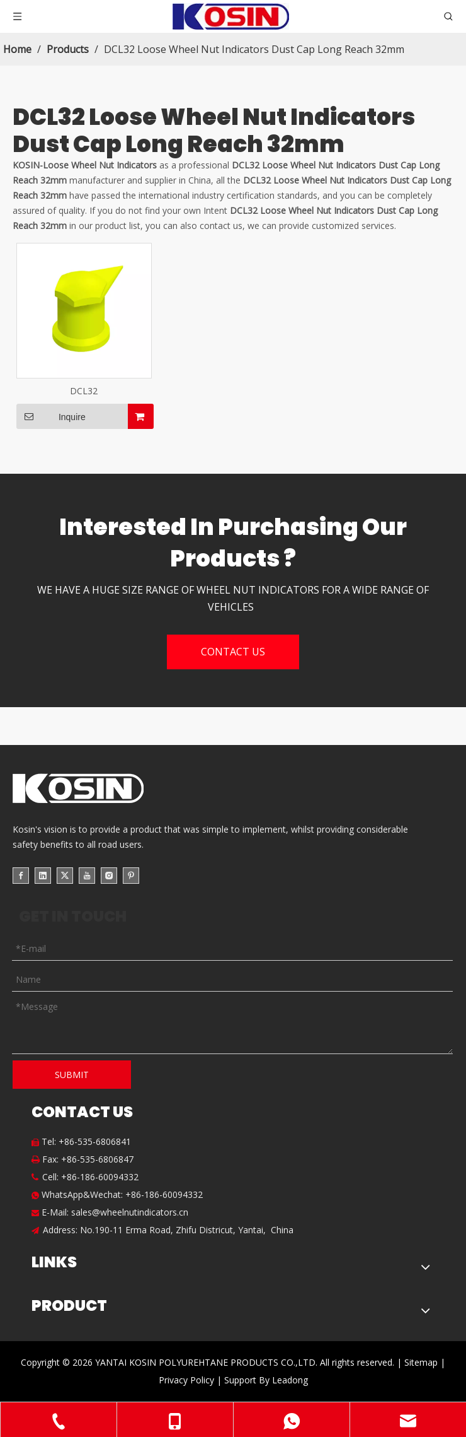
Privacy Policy (188, 1380)
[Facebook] (21, 875)
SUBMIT (72, 1075)
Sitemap (421, 1362)
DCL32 (84, 391)
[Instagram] (109, 875)
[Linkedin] (43, 875)
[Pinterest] (131, 875)
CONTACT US (233, 652)
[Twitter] (65, 875)
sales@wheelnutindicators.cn (129, 1212)
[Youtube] (87, 875)
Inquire (51, 416)
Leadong (290, 1380)
